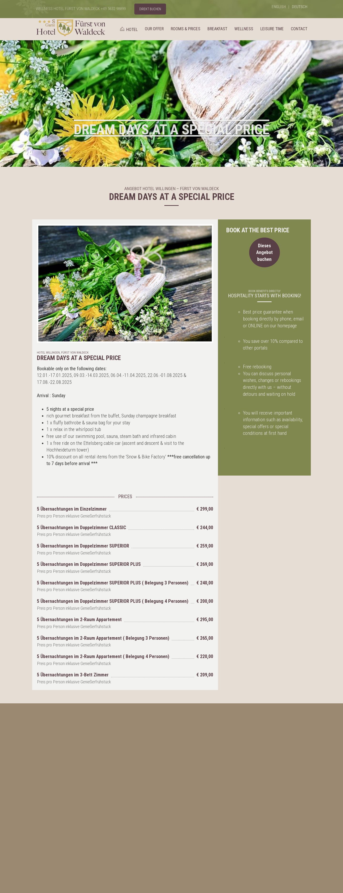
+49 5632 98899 (113, 8)
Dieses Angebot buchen (264, 252)
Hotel (128, 29)
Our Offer (154, 28)
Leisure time (272, 28)
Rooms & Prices (185, 28)
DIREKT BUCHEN (150, 9)
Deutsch (299, 6)
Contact (299, 28)
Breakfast (217, 28)
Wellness (243, 28)
